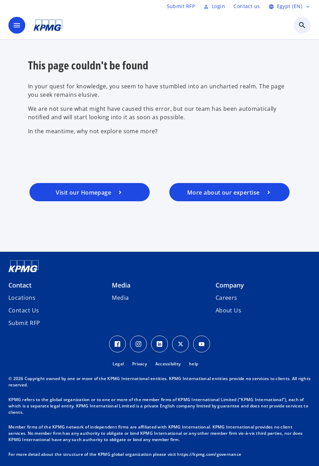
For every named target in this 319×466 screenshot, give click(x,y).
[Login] (214, 6)
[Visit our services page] (229, 192)
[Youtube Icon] (201, 344)
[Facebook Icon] (117, 344)
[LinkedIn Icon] (159, 344)
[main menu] (16, 25)
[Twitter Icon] (180, 344)
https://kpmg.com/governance (209, 454)
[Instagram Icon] (138, 344)
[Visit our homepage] (89, 192)
